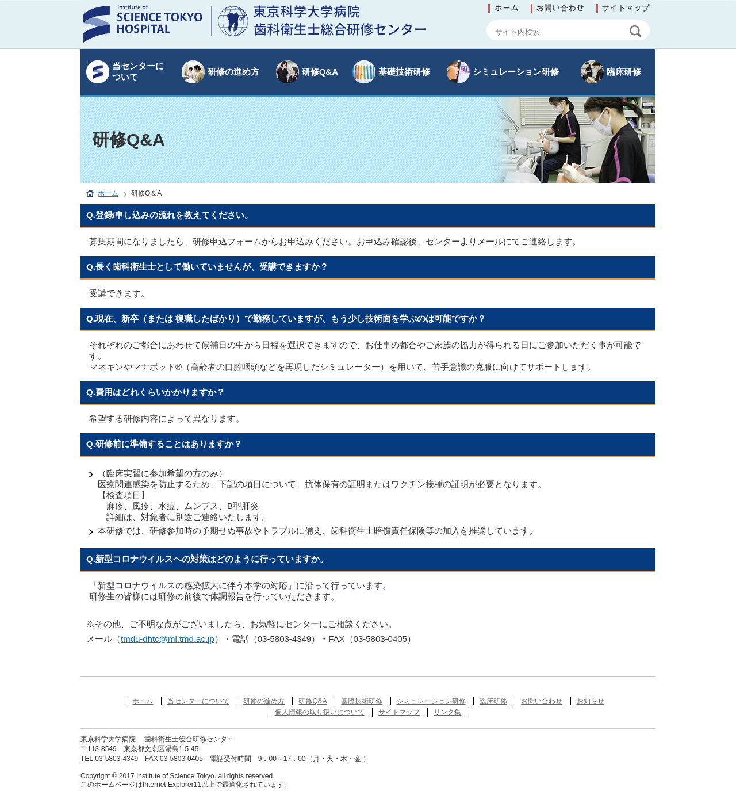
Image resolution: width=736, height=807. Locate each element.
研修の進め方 (233, 72)
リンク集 (447, 712)
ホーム (108, 193)
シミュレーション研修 (516, 72)
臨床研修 (624, 72)
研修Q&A (320, 72)
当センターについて (138, 71)
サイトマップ (399, 712)
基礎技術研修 (404, 72)
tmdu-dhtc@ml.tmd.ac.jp (167, 639)
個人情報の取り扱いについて (320, 712)
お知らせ (590, 701)
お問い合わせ (541, 701)
